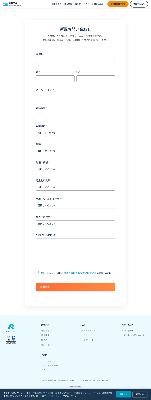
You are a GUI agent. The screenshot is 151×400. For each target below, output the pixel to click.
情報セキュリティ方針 (91, 380)
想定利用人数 (43, 180)
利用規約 (105, 380)
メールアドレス (44, 90)
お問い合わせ (98, 4)
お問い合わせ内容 (45, 235)
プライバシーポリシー (53, 396)
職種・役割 (42, 162)
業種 (38, 144)
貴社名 (39, 53)
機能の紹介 (56, 4)
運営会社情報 (47, 380)
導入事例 (68, 4)
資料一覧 (45, 344)
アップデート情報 (49, 365)
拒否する (140, 394)
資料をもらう (139, 4)
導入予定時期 (43, 216)
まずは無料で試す (118, 4)
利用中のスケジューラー (49, 198)
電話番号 (40, 108)
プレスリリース (48, 360)
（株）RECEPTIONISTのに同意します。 (76, 273)
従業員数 (40, 126)
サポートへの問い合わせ (133, 335)
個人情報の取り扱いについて (81, 273)
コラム (86, 4)
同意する (123, 394)
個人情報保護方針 (61, 380)
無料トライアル (88, 330)
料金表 (78, 4)
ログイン (85, 335)
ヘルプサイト (87, 340)
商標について (75, 380)
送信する (45, 287)
